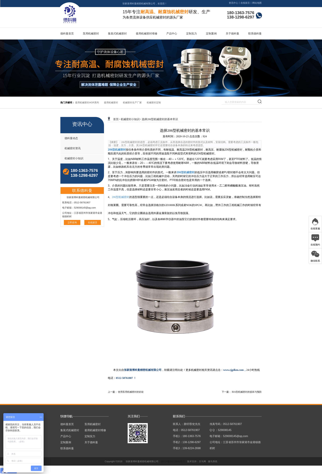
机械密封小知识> (131, 119)
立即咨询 (72, 222)
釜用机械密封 (111, 102)
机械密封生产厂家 (132, 102)
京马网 (202, 461)
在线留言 (245, 3)
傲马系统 (212, 461)
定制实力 (191, 33)
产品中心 (171, 33)
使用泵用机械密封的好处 (131, 392)
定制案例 (211, 33)
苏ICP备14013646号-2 (172, 461)
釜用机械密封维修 (146, 33)
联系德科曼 (255, 33)
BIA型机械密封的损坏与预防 (247, 392)
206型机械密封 (117, 149)
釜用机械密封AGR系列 (87, 102)
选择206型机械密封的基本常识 (160, 119)
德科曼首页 (67, 33)
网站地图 (257, 3)
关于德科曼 (232, 33)
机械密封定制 (154, 102)
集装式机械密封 (117, 33)
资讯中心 (233, 3)
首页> (116, 119)
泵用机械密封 (91, 33)
